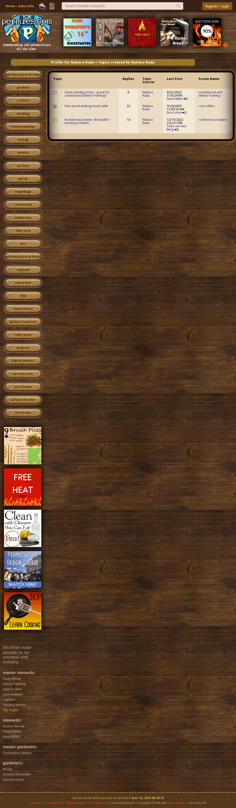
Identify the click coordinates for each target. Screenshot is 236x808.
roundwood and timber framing (210, 93)
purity (23, 179)
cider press (23, 335)
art (23, 244)
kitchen (23, 166)
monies (23, 152)
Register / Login (217, 6)
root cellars (207, 106)
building (23, 114)
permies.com (23, 374)
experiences (23, 309)
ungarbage (23, 191)
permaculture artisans (23, 256)
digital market (23, 361)
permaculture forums (23, 74)
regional (23, 270)
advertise (54, 803)
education (23, 283)
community (23, 204)
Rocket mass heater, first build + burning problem (87, 121)
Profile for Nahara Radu (72, 62)
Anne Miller (175, 99)
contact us (37, 803)
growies (23, 87)
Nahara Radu (147, 93)
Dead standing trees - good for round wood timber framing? (87, 93)
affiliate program (76, 803)
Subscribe (26, 6)
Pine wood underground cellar (86, 106)
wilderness (23, 218)
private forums (23, 400)
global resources (23, 322)
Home (10, 6)
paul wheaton (177, 803)
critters (23, 100)
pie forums (23, 387)
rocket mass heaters (213, 120)
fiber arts (23, 231)
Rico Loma (174, 112)
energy (23, 139)
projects (23, 348)
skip (23, 296)
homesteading (23, 126)
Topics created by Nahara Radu (126, 62)
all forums (23, 413)
